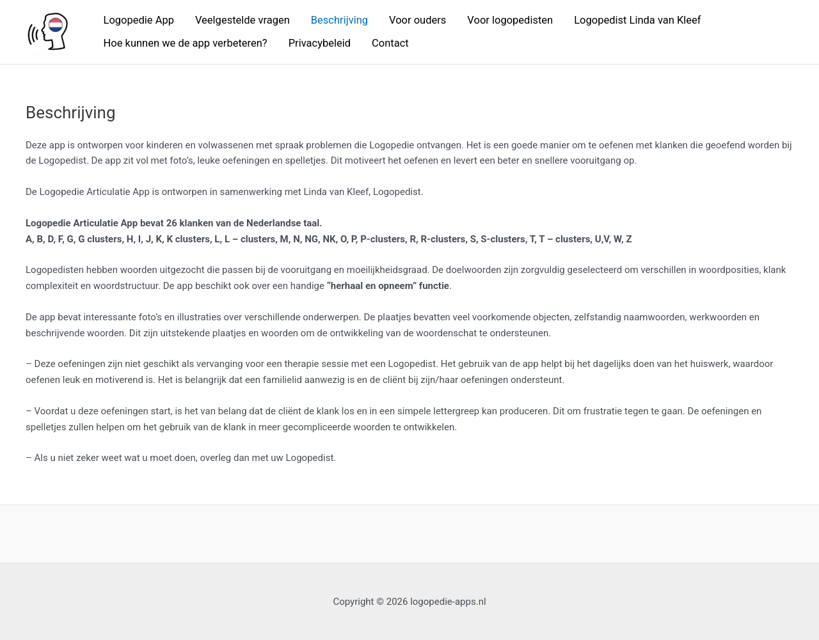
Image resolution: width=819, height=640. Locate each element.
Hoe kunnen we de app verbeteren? (185, 43)
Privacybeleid (320, 43)
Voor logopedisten (510, 20)
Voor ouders (417, 20)
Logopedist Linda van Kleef (637, 20)
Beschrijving (339, 20)
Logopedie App (139, 20)
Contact (390, 43)
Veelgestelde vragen (242, 20)
